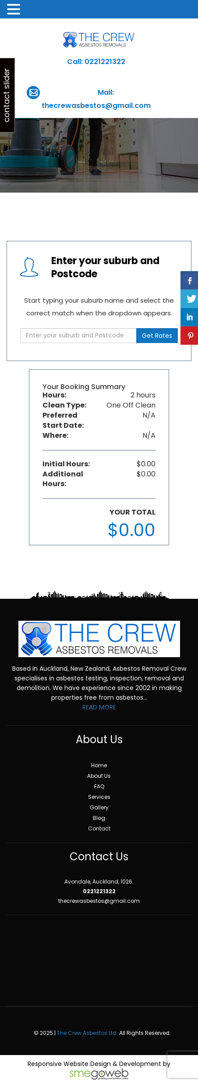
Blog (99, 818)
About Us (99, 776)
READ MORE (99, 707)
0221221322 (105, 62)
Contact (99, 828)
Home (99, 765)
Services (99, 797)
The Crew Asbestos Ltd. (87, 1033)
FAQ (99, 786)
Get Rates (157, 335)
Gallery (99, 807)
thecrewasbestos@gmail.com (96, 105)
